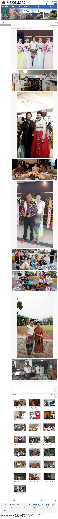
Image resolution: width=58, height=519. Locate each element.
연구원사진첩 (47, 505)
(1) (14, 469)
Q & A (53, 507)
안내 (4, 507)
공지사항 (5, 512)
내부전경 (5, 510)
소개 (11, 505)
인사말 (5, 505)
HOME (12, 21)
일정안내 (26, 505)
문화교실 (33, 6)
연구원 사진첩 (4, 25)
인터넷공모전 (26, 6)
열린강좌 (19, 6)
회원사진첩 (46, 507)
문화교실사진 (34, 507)
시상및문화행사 (26, 507)
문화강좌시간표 (34, 505)
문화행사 (39, 6)
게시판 (53, 505)
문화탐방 (13, 6)
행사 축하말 (3, 27)
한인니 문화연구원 (5, 6)
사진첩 (45, 6)
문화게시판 (51, 6)
